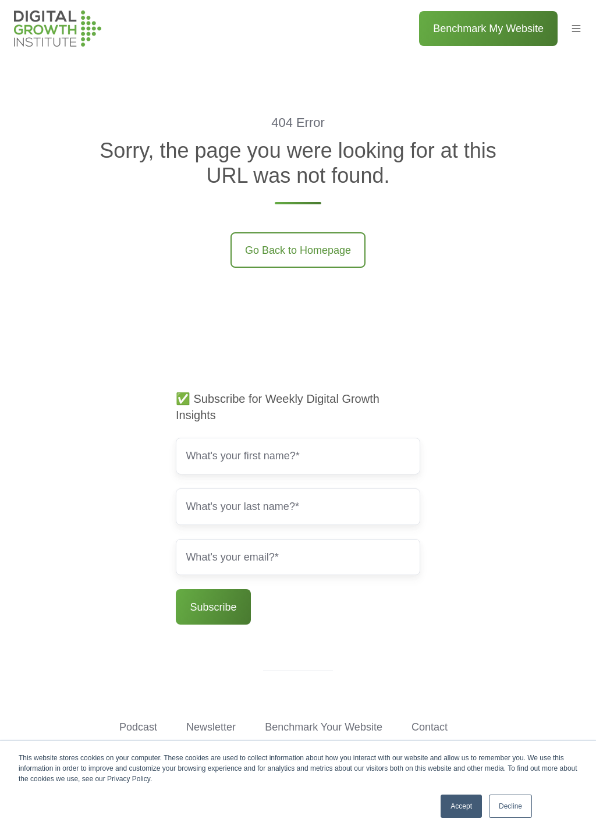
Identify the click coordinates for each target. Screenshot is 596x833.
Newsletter (211, 727)
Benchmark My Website (488, 28)
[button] (576, 28)
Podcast (138, 727)
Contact (429, 727)
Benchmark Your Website (323, 727)
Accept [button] (461, 806)
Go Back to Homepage (298, 250)
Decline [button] (510, 806)
